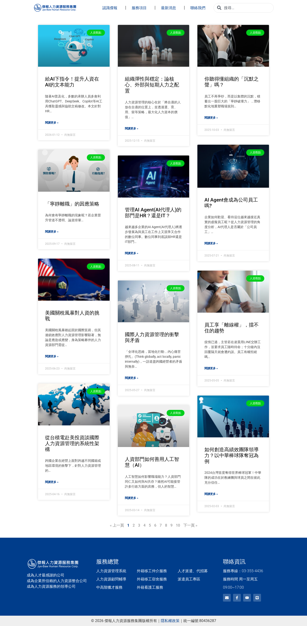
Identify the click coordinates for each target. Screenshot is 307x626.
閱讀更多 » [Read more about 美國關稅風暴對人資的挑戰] (51, 356)
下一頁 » (190, 525)
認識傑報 (111, 7)
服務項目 (140, 7)
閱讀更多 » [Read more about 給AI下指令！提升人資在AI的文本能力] (51, 122)
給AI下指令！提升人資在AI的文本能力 (72, 82)
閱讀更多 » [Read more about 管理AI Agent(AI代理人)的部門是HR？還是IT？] (131, 253)
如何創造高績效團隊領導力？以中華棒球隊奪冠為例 (231, 455)
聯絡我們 (199, 7)
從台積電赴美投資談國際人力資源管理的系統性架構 (72, 443)
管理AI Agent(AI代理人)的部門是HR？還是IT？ (153, 212)
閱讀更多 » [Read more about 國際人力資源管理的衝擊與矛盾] (131, 378)
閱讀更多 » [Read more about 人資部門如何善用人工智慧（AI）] (131, 498)
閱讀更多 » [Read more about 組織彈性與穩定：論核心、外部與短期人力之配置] (131, 128)
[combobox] (244, 8)
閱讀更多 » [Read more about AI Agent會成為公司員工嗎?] (211, 243)
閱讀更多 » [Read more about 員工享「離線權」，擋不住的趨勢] (211, 368)
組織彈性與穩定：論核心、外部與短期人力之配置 (152, 84)
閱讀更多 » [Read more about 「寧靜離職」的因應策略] (51, 231)
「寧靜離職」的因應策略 (72, 204)
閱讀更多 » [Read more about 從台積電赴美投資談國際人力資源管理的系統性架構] (51, 482)
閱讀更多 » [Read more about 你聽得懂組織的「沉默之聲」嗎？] (211, 117)
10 (178, 525)
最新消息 (169, 7)
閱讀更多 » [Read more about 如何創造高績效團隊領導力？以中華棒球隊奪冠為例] (211, 494)
